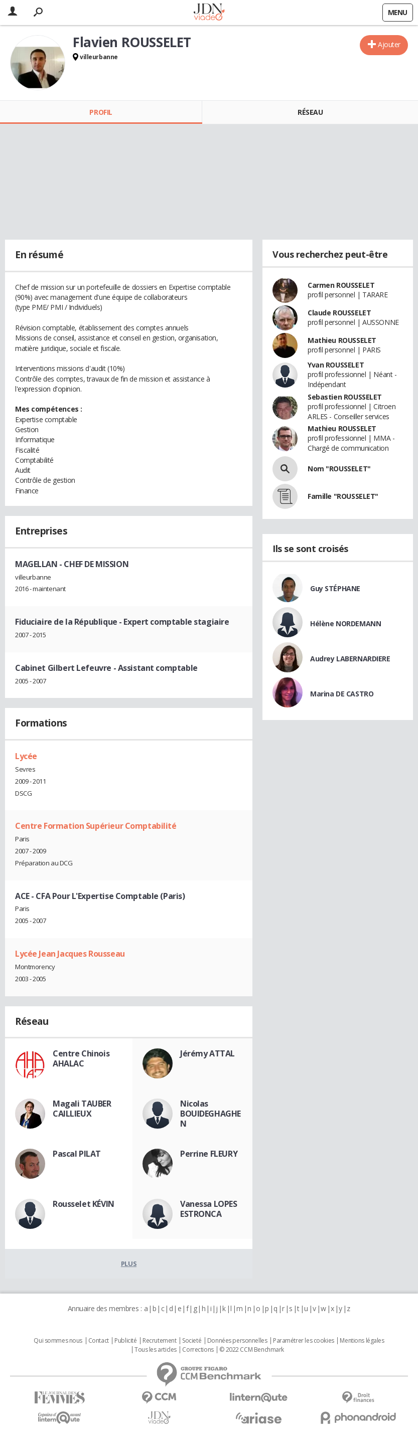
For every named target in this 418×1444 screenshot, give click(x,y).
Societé (191, 1340)
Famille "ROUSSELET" (343, 496)
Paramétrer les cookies (303, 1340)
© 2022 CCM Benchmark (251, 1349)
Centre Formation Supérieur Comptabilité (96, 825)
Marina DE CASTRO (341, 693)
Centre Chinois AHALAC (81, 1058)
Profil (100, 112)
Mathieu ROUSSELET (342, 340)
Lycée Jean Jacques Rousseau (70, 953)
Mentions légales (362, 1340)
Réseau (310, 112)
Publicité (125, 1340)
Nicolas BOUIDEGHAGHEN (210, 1113)
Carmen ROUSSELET (341, 285)
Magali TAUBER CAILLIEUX (82, 1108)
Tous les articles (155, 1349)
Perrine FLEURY (208, 1153)
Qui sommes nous (58, 1340)
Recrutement (159, 1340)
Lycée (26, 756)
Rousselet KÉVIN (83, 1203)
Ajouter (389, 44)
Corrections (197, 1349)
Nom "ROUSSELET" (339, 468)
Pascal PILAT (77, 1153)
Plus (128, 1263)
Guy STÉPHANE (335, 588)
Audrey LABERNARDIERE (350, 658)
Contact (98, 1340)
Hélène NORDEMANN (345, 623)
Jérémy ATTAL (207, 1053)
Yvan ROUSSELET (336, 365)
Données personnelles (237, 1340)
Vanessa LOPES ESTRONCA (208, 1208)
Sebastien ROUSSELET (345, 397)
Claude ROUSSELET (339, 312)
